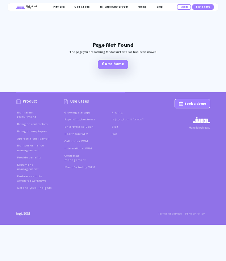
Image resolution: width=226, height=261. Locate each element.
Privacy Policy (195, 213)
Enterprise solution (79, 126)
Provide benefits (29, 157)
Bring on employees (32, 131)
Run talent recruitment (26, 115)
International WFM (78, 148)
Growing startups (77, 112)
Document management (27, 167)
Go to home (113, 64)
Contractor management (75, 158)
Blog (115, 126)
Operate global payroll (33, 138)
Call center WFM (76, 141)
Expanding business (80, 119)
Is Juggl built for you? (128, 119)
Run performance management (30, 148)
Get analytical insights (34, 188)
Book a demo (203, 6)
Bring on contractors (32, 124)
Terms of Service (170, 213)
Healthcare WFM (76, 134)
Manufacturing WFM (80, 167)
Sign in (184, 6)
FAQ (114, 134)
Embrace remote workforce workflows (31, 178)
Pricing (117, 112)
